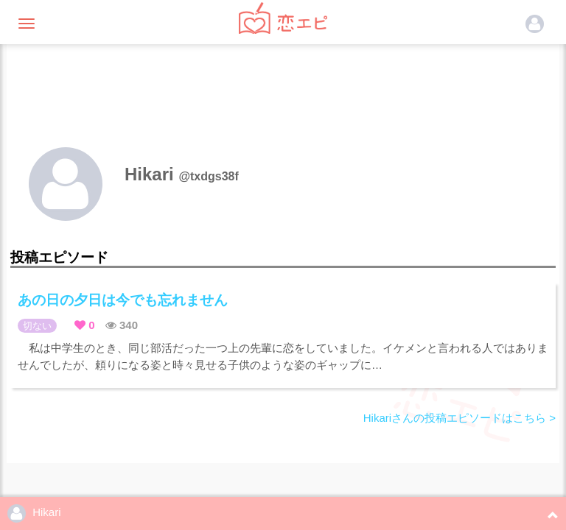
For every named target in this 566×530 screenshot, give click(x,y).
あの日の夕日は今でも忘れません (123, 300)
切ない (37, 325)
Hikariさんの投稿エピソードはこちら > (459, 417)
